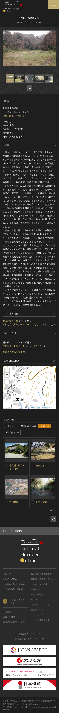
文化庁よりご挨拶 (39, 584)
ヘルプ (34, 599)
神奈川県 (20, 115)
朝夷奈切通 (41, 501)
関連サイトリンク (39, 609)
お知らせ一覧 (37, 594)
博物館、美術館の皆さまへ (43, 579)
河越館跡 (13, 501)
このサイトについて (40, 604)
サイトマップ (37, 614)
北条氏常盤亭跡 (10, 320)
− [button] (7, 375)
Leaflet (32, 408)
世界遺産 (7, 611)
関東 (11, 115)
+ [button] (7, 370)
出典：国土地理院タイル (46, 408)
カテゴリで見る (10, 579)
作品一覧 (7, 574)
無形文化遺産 (9, 617)
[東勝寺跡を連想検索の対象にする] (32, 465)
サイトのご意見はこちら (42, 619)
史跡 (5, 115)
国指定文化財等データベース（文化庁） (22, 324)
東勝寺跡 (40, 465)
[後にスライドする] (52, 510)
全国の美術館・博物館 (13, 589)
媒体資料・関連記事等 (41, 574)
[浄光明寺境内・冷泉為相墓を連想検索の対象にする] (6, 465)
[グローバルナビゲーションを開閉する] (53, 4)
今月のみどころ (38, 589)
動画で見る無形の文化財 (14, 622)
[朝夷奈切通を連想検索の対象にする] (32, 501)
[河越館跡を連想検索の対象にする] (6, 501)
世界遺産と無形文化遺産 (14, 584)
